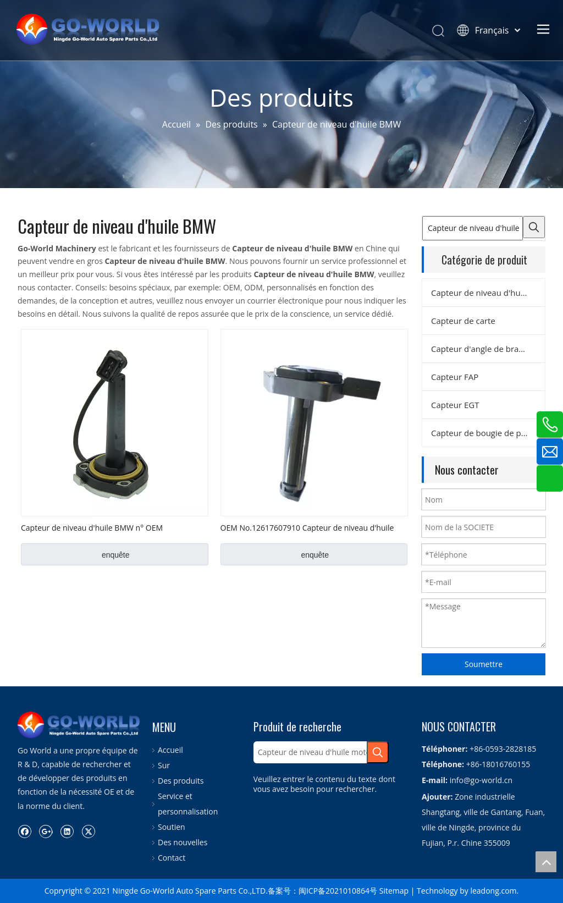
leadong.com (493, 890)
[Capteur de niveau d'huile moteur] (472, 228)
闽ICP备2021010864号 (338, 890)
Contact (171, 857)
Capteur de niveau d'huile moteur (488, 292)
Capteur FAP (454, 376)
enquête (116, 554)
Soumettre (484, 664)
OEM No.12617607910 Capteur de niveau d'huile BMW (307, 527)
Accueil (170, 750)
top (546, 861)
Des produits (180, 780)
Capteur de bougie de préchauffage (488, 432)
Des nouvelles (182, 842)
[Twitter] (88, 831)
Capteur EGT (455, 404)
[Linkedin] (67, 831)
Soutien (171, 827)
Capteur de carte (463, 320)
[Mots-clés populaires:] (534, 227)
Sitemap (394, 890)
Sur (164, 765)
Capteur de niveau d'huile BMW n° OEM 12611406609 (92, 527)
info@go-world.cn (481, 780)
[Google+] (46, 831)
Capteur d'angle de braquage (487, 348)
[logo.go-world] (79, 725)
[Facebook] (24, 831)
